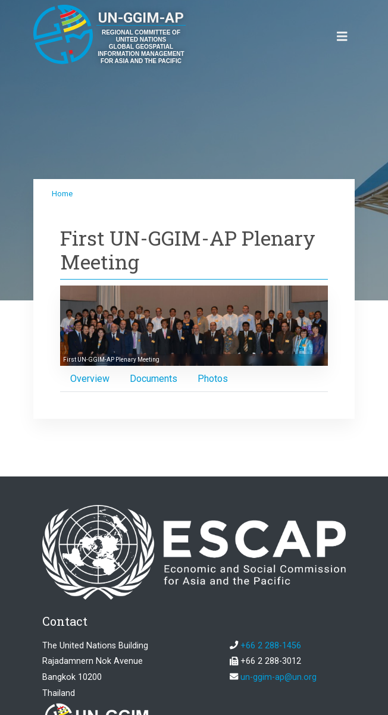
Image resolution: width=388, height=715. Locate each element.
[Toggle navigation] (342, 36)
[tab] (90, 379)
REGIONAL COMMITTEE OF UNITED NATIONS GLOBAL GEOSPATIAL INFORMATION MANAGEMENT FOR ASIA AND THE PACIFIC (141, 46)
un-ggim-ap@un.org (278, 677)
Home (62, 193)
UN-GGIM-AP (141, 18)
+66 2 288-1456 (270, 646)
